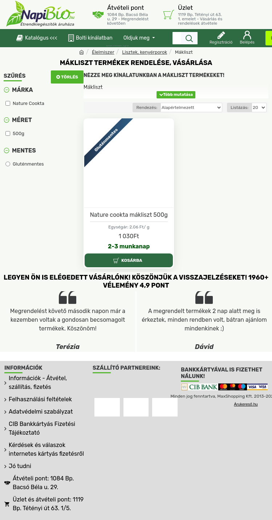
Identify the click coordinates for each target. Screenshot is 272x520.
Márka (22, 89)
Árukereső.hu (245, 404)
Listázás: (239, 107)
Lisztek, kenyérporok (144, 52)
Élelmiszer (103, 52)
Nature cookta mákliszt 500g (129, 214)
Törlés (69, 77)
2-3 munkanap (129, 246)
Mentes (24, 150)
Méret (22, 120)
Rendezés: (146, 107)
